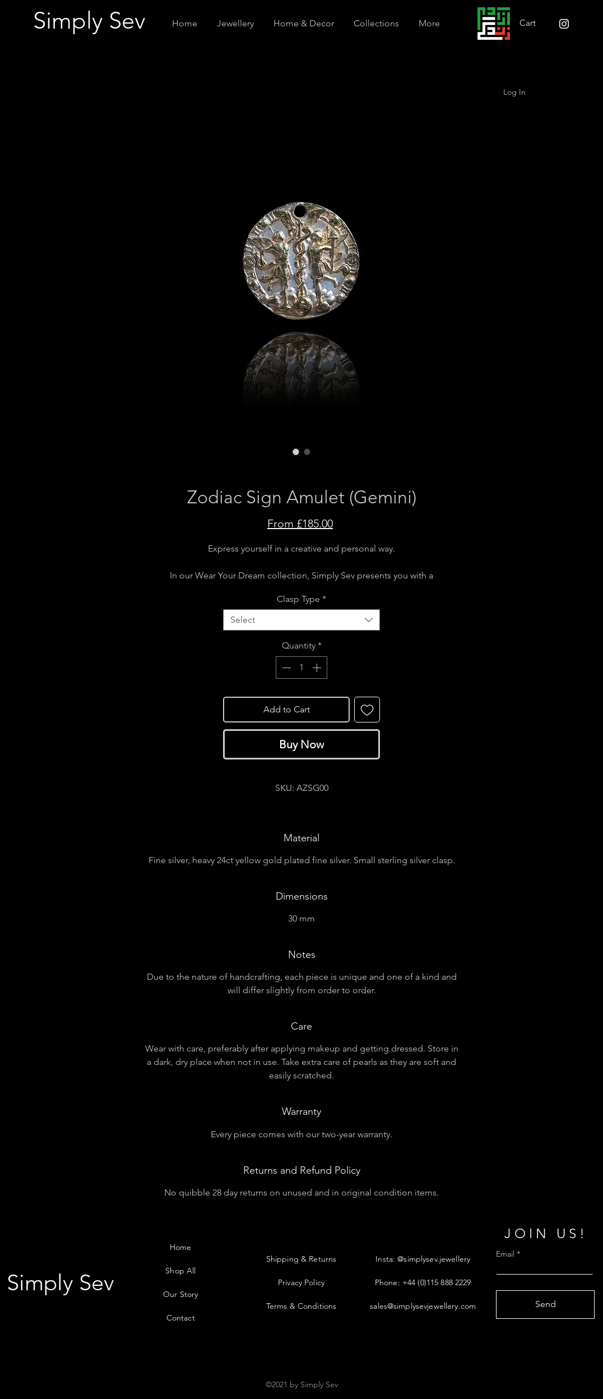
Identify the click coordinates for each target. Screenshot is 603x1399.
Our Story (180, 1294)
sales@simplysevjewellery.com (423, 1306)
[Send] (545, 1304)
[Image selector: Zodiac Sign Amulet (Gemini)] (295, 451)
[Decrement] (285, 667)
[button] (235, 24)
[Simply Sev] (91, 21)
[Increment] (318, 667)
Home (181, 1247)
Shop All (180, 1271)
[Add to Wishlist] (367, 709)
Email (505, 1254)
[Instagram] (564, 23)
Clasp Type (301, 599)
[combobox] (301, 620)
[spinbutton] (301, 667)
